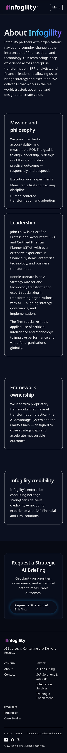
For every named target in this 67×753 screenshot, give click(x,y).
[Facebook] (12, 740)
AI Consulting (45, 669)
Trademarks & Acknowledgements (44, 733)
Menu (56, 7)
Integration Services (44, 686)
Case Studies (13, 718)
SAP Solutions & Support (47, 677)
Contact (9, 675)
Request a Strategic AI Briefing (31, 607)
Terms (19, 733)
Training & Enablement (44, 696)
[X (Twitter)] (19, 740)
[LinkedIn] (6, 740)
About (8, 669)
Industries (11, 713)
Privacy (8, 733)
